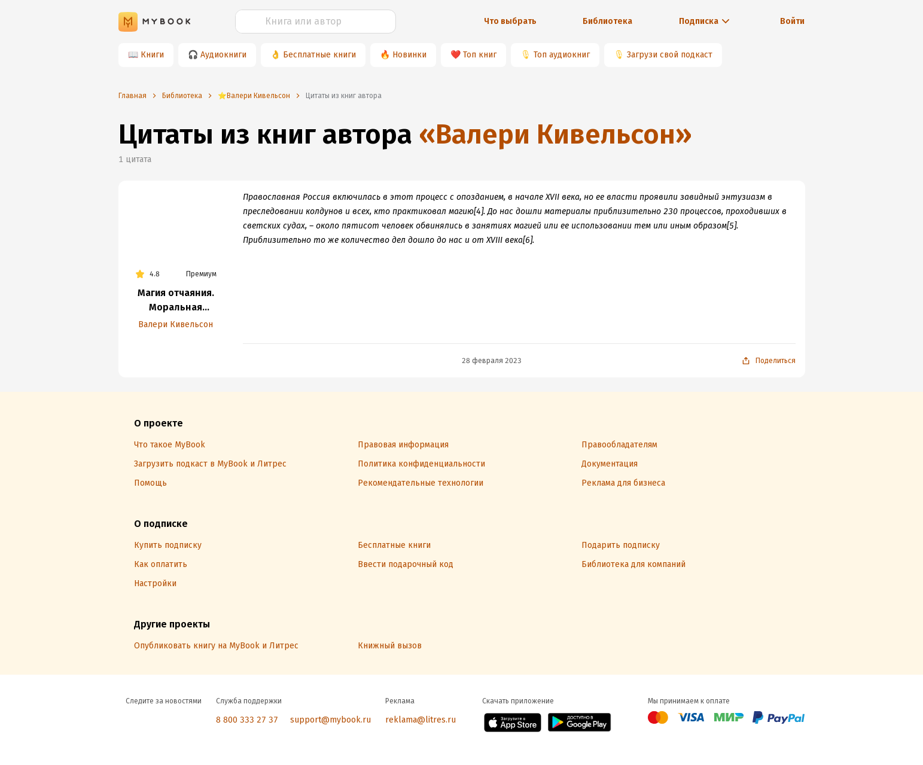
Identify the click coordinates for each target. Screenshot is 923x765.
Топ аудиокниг (562, 55)
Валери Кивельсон (175, 324)
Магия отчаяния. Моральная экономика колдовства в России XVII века (176, 301)
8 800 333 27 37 (247, 720)
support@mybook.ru (330, 720)
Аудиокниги (223, 55)
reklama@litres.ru (420, 720)
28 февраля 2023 (492, 360)
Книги (152, 55)
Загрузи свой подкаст (669, 55)
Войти (792, 21)
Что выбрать (510, 21)
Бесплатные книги (319, 55)
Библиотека (607, 21)
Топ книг (479, 55)
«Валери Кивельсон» (555, 134)
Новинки (409, 55)
